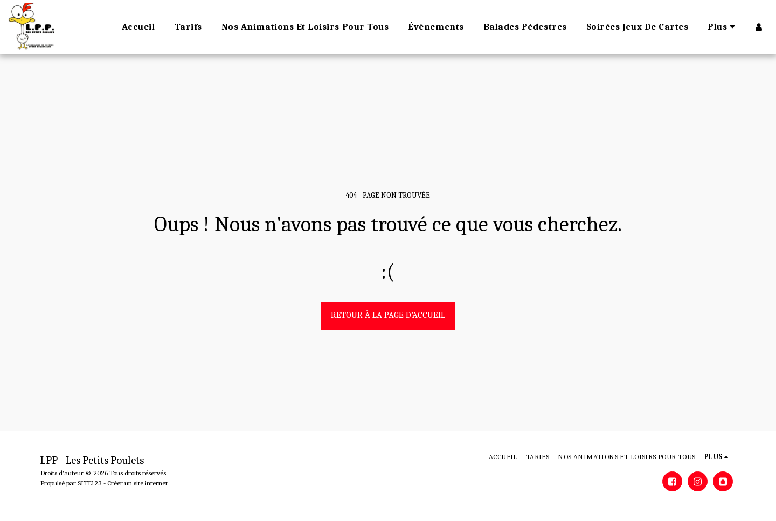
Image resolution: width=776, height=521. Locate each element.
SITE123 (90, 483)
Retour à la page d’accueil (388, 315)
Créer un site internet (137, 483)
